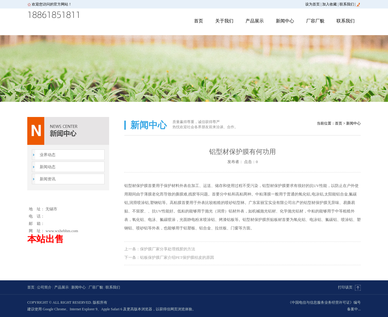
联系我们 (347, 4)
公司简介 (44, 287)
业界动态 (47, 154)
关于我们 (224, 20)
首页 (198, 20)
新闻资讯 (47, 179)
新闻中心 (285, 20)
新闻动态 (47, 167)
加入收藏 (329, 4)
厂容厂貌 (315, 20)
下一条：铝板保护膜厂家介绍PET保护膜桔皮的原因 (169, 257)
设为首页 (312, 4)
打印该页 (345, 287)
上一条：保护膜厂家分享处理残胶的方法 (159, 249)
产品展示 (255, 20)
